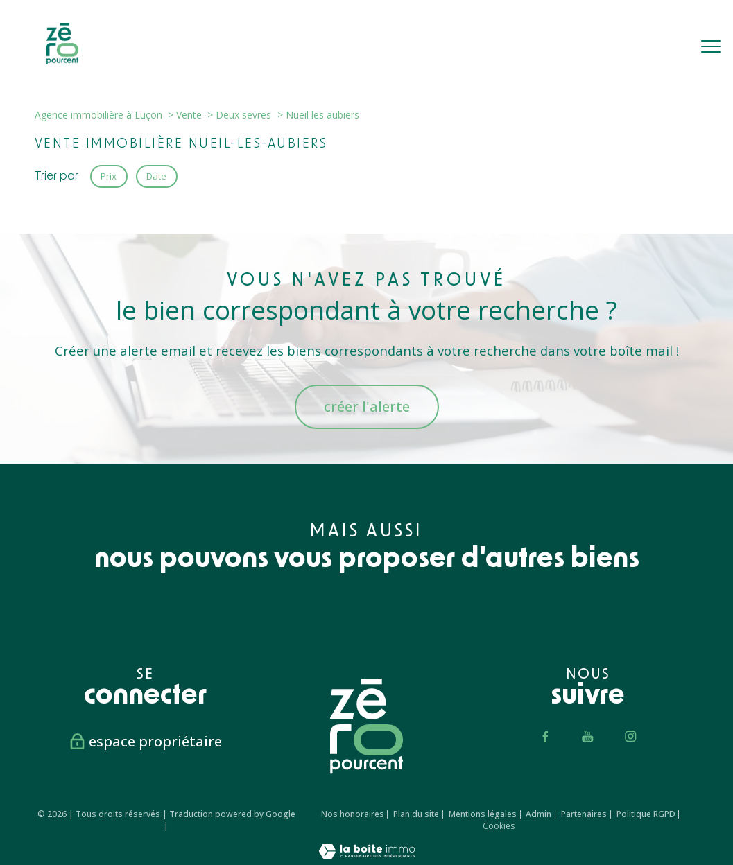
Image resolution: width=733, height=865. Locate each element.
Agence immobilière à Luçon (98, 114)
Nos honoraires (352, 814)
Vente (189, 114)
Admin (538, 814)
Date (157, 176)
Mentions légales (483, 814)
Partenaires (584, 814)
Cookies (499, 826)
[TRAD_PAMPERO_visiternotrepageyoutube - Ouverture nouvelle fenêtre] (588, 736)
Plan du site (416, 814)
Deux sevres (243, 114)
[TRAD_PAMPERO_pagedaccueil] (62, 60)
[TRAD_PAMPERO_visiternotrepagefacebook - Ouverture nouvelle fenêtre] (544, 736)
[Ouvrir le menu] (711, 46)
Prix (109, 176)
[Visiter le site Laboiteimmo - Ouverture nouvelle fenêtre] (367, 854)
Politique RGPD (645, 814)
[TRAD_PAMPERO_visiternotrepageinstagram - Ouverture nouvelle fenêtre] (631, 736)
